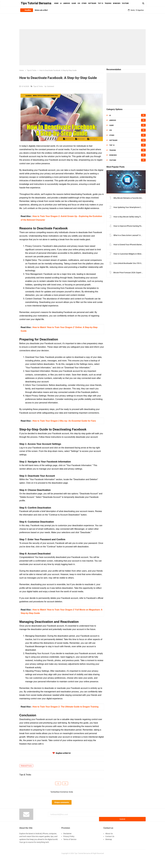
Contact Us (109, 835)
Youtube (112, 160)
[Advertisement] (82, 47)
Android (112, 120)
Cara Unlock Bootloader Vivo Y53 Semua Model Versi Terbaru (137, 263)
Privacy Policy (68, 835)
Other (111, 135)
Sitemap (108, 838)
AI (110, 115)
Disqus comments (61, 802)
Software (113, 140)
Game (111, 125)
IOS (110, 130)
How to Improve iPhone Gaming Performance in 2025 (134, 226)
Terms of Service (69, 838)
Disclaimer (67, 832)
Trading (112, 150)
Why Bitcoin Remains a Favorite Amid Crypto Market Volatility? (138, 198)
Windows (113, 155)
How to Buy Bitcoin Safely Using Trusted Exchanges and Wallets (138, 217)
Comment (50, 86)
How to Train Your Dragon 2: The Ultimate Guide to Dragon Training (65, 707)
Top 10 (111, 145)
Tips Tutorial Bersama (82, 852)
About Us (109, 832)
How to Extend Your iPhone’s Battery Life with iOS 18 (134, 245)
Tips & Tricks (38, 86)
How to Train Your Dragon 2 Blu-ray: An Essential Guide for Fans (64, 421)
